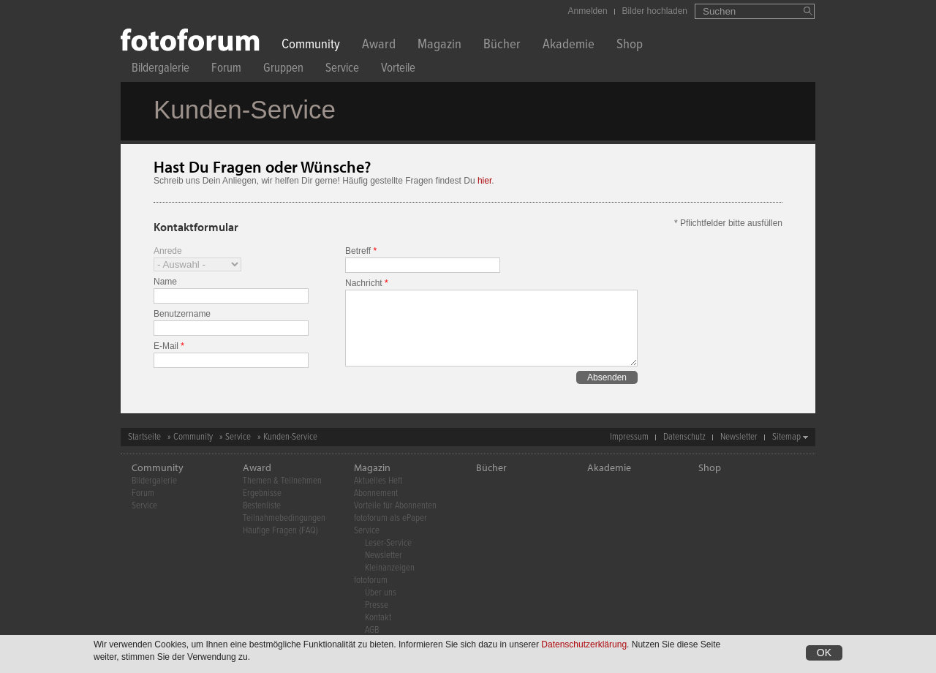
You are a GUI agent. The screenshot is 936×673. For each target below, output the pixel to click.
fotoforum (371, 580)
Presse (376, 605)
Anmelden (588, 11)
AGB (372, 630)
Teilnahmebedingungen (284, 518)
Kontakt (378, 618)
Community (311, 45)
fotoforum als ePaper (390, 518)
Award (379, 45)
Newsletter (739, 437)
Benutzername (182, 314)
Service (342, 70)
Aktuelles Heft (378, 481)
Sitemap (786, 437)
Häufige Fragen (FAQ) (280, 531)
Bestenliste (262, 506)
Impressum (629, 437)
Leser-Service (388, 543)
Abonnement (376, 493)
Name (165, 282)
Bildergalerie (160, 70)
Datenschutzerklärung (584, 646)
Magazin (439, 45)
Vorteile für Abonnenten (395, 506)
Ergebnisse (262, 493)
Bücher (502, 45)
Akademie (569, 45)
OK (824, 654)
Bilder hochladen (654, 11)
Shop (629, 45)
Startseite (144, 437)
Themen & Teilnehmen (282, 481)
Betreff (361, 251)
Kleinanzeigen (390, 568)
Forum (226, 70)
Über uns (380, 593)
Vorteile (398, 70)
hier (484, 181)
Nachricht (366, 283)
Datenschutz (684, 437)
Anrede (168, 251)
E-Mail (169, 346)
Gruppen (283, 70)
